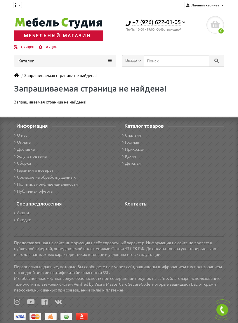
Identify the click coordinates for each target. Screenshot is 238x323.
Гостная (130, 142)
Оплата (22, 142)
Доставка (24, 149)
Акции (48, 47)
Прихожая (133, 149)
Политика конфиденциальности (46, 184)
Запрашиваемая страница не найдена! (60, 75)
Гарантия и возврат (33, 170)
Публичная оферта (33, 191)
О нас (20, 135)
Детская (131, 163)
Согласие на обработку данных (45, 177)
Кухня (129, 156)
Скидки (24, 47)
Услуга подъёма (30, 156)
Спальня (131, 135)
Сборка (22, 163)
